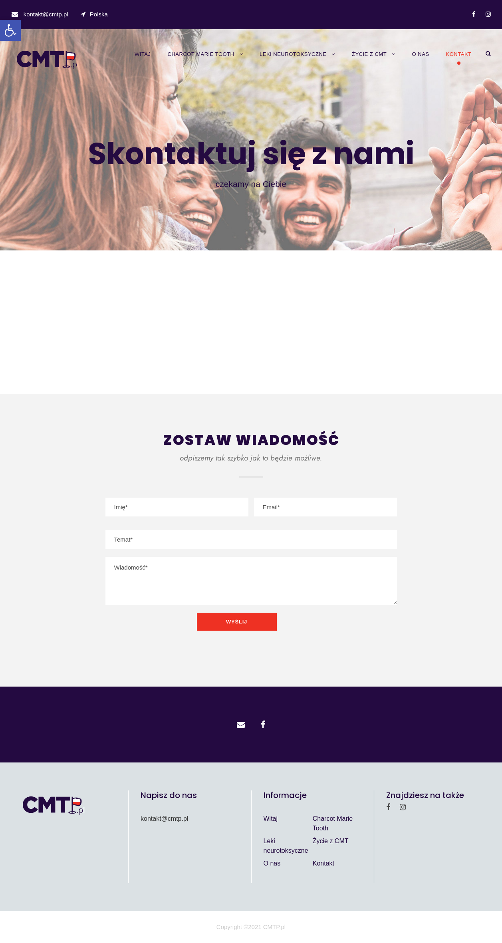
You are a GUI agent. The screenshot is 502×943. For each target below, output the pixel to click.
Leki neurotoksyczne (293, 54)
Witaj (143, 54)
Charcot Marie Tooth (201, 54)
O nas (420, 54)
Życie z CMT (369, 54)
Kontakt (459, 54)
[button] (10, 30)
